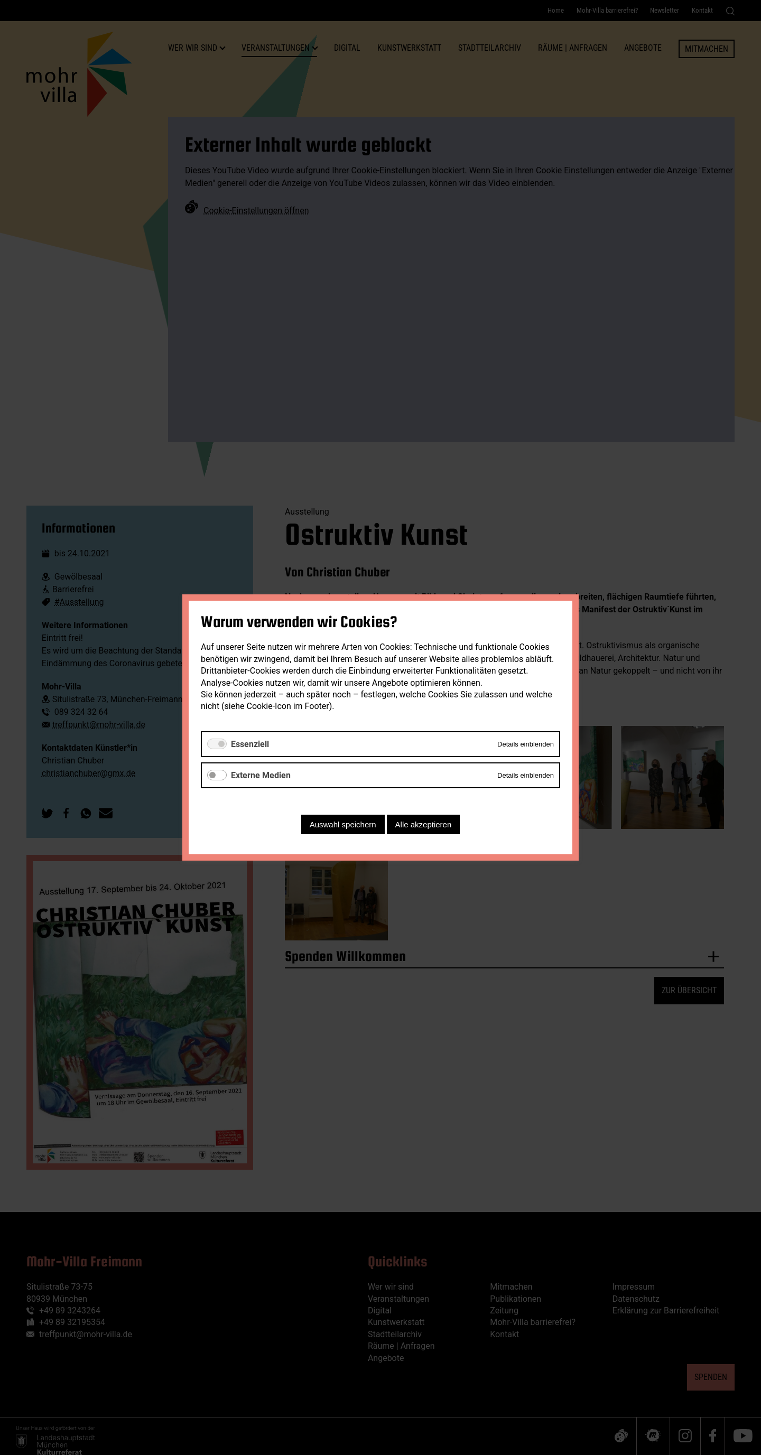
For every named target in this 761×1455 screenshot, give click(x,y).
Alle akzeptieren (423, 824)
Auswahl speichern (343, 824)
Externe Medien (261, 775)
